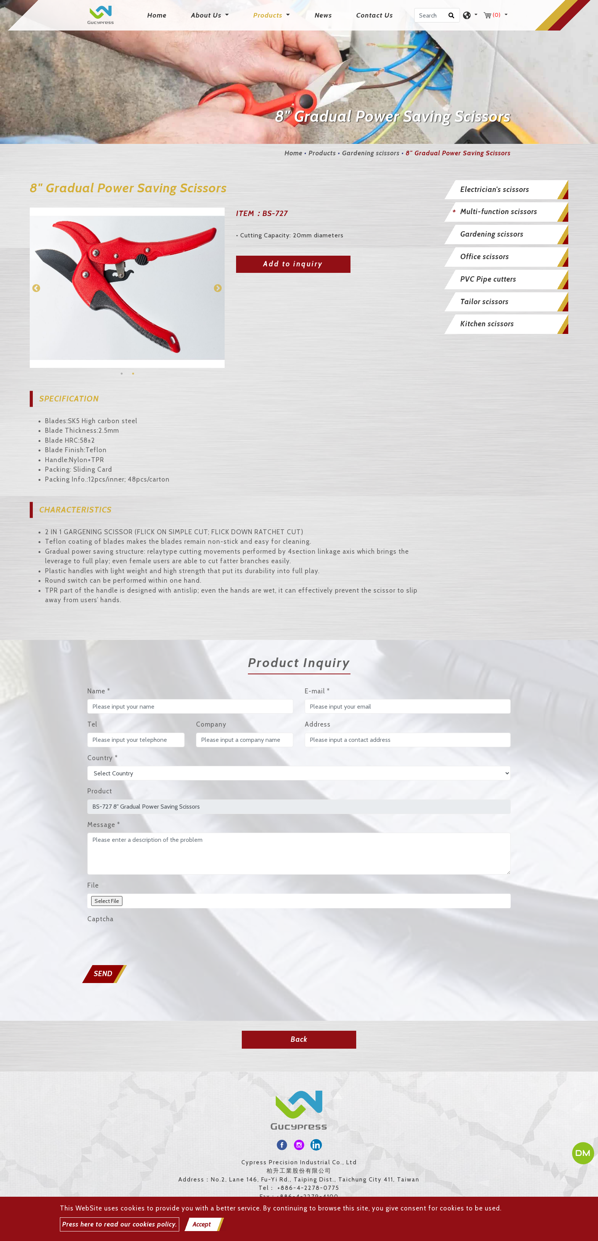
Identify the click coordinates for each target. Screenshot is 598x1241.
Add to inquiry (293, 263)
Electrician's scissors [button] (494, 189)
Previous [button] (35, 288)
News (323, 15)
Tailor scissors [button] (484, 301)
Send (103, 973)
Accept (202, 1224)
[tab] (505, 190)
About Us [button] (207, 15)
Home (158, 14)
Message (103, 824)
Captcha (100, 919)
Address (318, 724)
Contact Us (374, 15)
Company (211, 724)
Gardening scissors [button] (492, 234)
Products (322, 153)
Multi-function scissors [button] (498, 211)
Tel (92, 724)
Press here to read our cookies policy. (119, 1224)
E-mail (317, 691)
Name (98, 691)
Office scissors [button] (484, 256)
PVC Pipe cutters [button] (488, 279)
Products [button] (268, 15)
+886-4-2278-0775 (308, 1188)
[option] (127, 288)
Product (99, 791)
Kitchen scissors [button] (487, 323)
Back (299, 1039)
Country (102, 758)
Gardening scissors (371, 153)
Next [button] (217, 288)
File (93, 885)
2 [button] (133, 373)
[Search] (437, 15)
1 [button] (121, 373)
